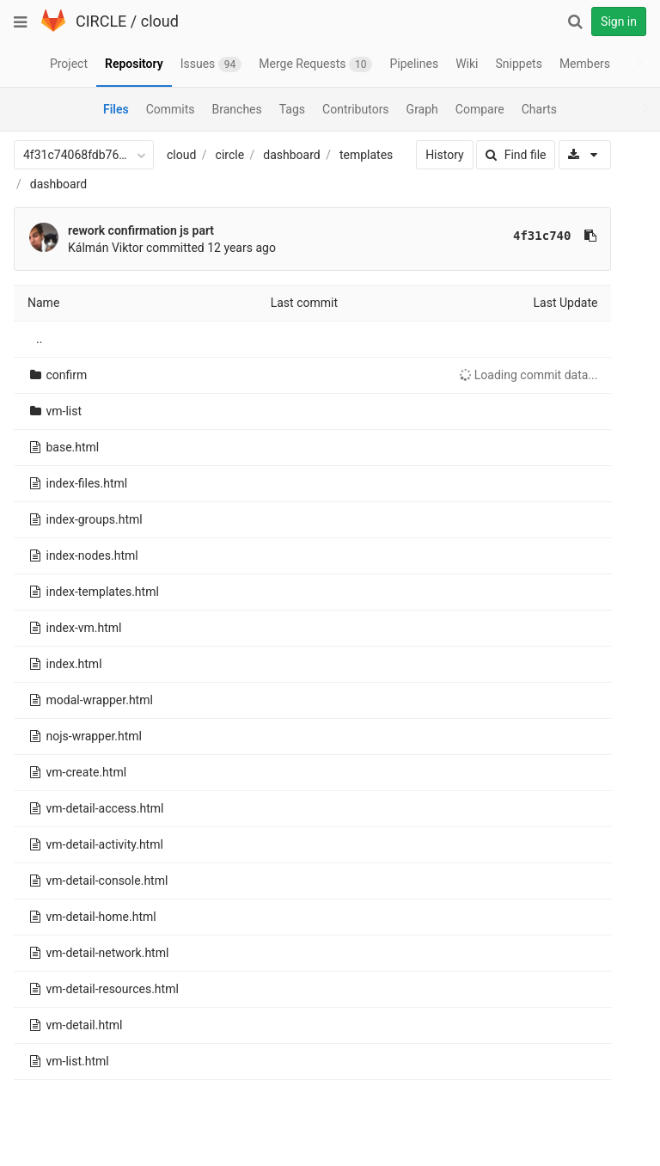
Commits (170, 109)
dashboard (291, 155)
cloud (160, 21)
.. (39, 339)
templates (366, 155)
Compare (479, 109)
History (426, 155)
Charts (539, 109)
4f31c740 (524, 235)
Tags (292, 109)
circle (230, 155)
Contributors (355, 109)
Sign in (619, 21)
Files (116, 109)
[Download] (567, 154)
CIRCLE (101, 21)
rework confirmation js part (141, 230)
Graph (422, 109)
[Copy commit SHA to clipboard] (572, 235)
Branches (237, 109)
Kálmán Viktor (106, 248)
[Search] (575, 21)
